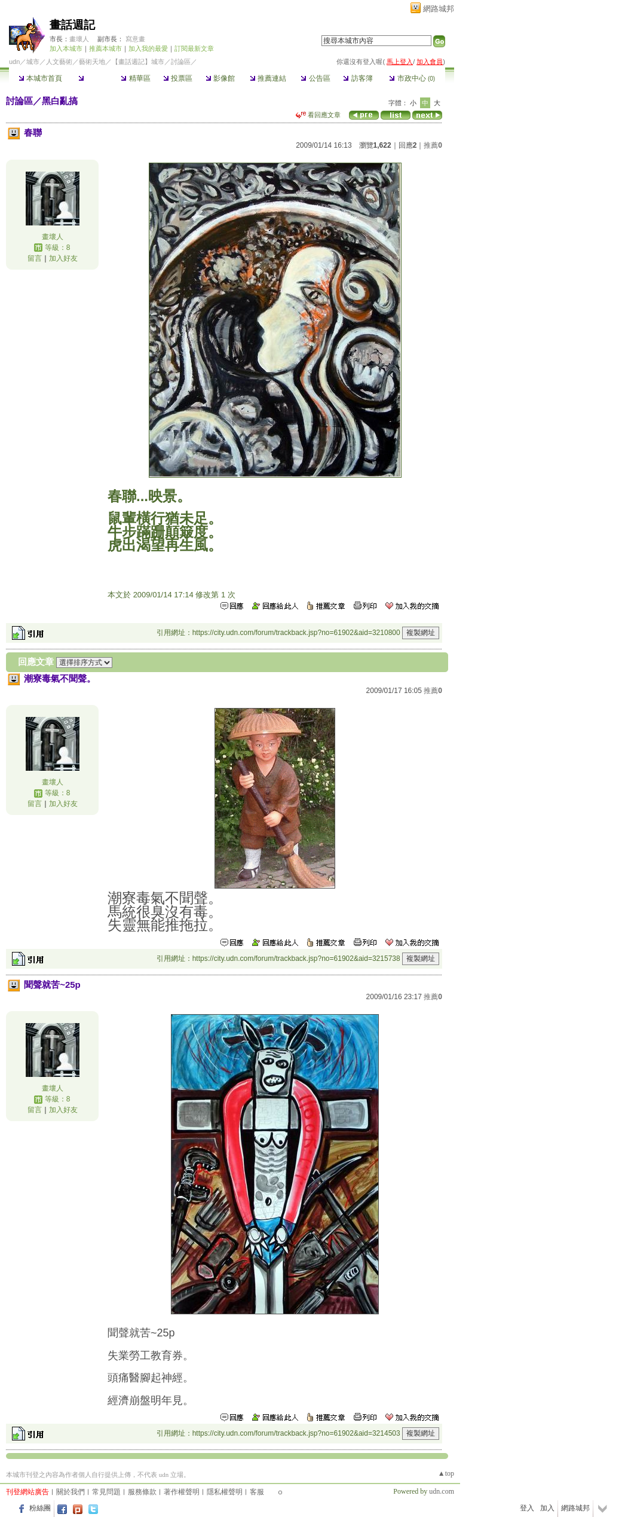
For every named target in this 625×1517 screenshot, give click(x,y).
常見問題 (106, 1492)
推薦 (433, 145)
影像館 (220, 78)
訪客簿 (357, 78)
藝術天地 (92, 61)
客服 (257, 1492)
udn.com (441, 1491)
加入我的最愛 (148, 48)
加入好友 (63, 258)
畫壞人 (79, 38)
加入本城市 (66, 48)
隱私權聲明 (225, 1492)
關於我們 (70, 1492)
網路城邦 (438, 8)
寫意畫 (135, 38)
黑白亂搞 (60, 101)
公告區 (315, 78)
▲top (446, 1473)
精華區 (135, 78)
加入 (547, 1508)
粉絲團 (40, 1508)
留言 (34, 258)
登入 (527, 1508)
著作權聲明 (182, 1492)
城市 (32, 61)
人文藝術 (59, 61)
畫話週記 (72, 25)
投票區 (177, 78)
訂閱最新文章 (194, 48)
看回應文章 (318, 114)
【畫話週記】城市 (138, 61)
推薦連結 (268, 78)
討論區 (93, 78)
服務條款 (142, 1492)
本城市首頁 (40, 78)
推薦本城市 (105, 48)
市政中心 (412, 78)
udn (14, 61)
